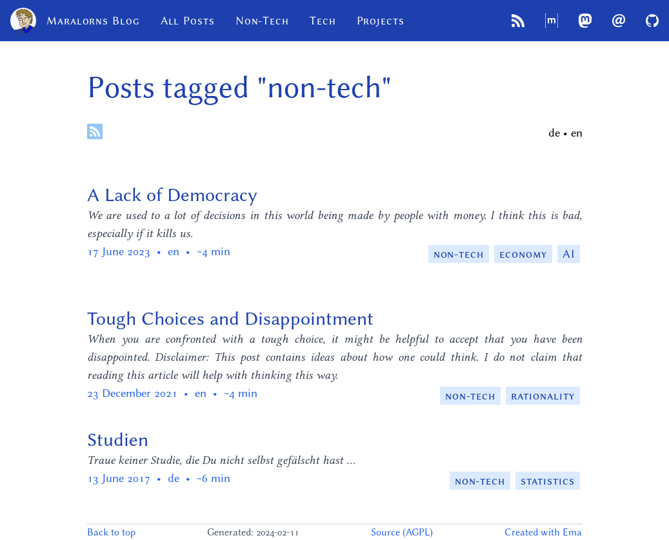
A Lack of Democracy (172, 195)
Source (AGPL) (402, 532)
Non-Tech (262, 20)
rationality (542, 396)
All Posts (188, 20)
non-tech (459, 254)
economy (523, 254)
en (577, 133)
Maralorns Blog (75, 21)
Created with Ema (543, 532)
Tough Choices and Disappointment (230, 318)
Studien (117, 439)
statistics (547, 481)
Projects (380, 20)
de (554, 133)
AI (569, 254)
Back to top (111, 532)
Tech (323, 20)
